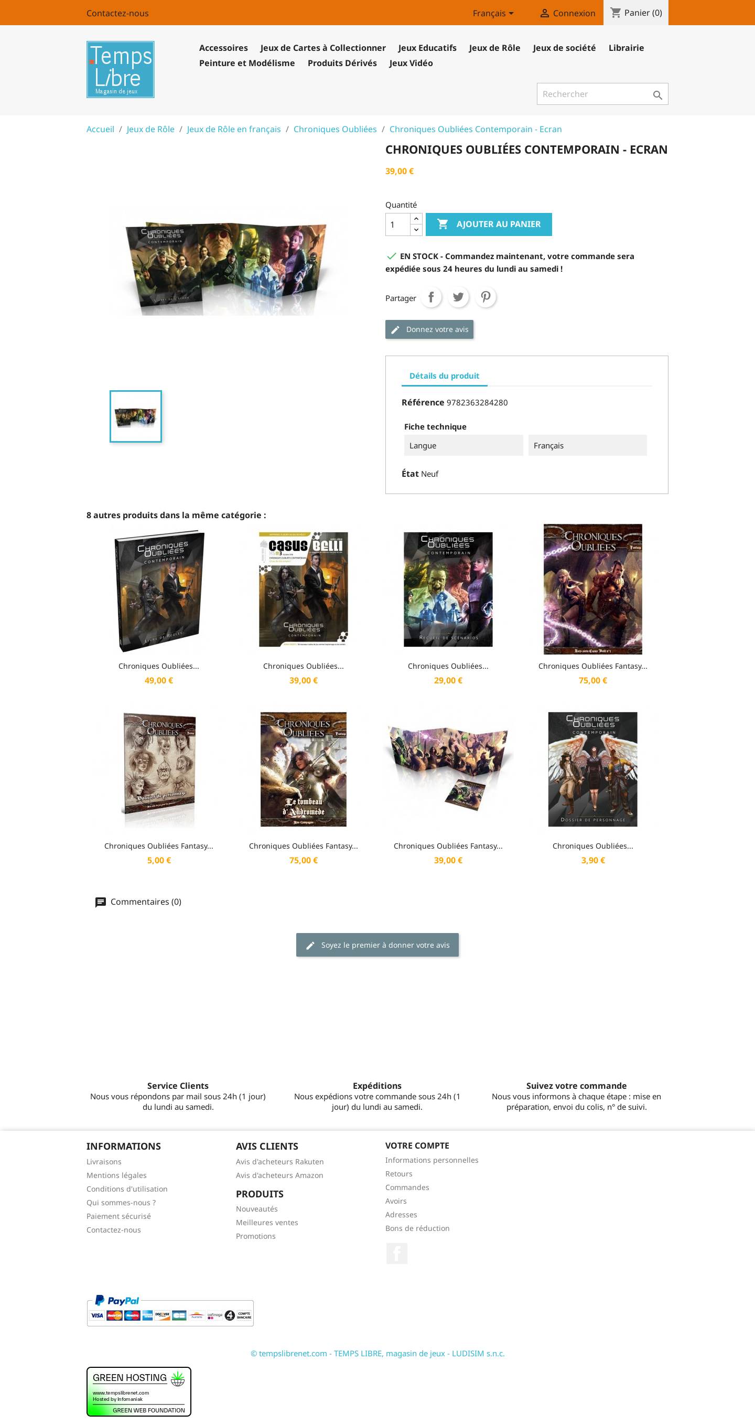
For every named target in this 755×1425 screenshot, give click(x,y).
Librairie (626, 47)
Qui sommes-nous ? (121, 1202)
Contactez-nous (118, 13)
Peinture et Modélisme (247, 63)
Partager (430, 296)
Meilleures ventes (267, 1222)
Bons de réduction (417, 1228)
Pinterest (485, 296)
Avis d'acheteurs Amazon (279, 1175)
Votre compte (417, 1145)
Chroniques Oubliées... (158, 666)
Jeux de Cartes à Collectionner (323, 47)
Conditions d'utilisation (127, 1189)
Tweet (458, 296)
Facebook (396, 1253)
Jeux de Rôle (495, 47)
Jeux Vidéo (411, 63)
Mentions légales (117, 1175)
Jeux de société (564, 47)
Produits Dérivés (342, 63)
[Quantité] (398, 224)
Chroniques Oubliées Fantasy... (593, 666)
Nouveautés (257, 1209)
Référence (423, 402)
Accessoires (223, 47)
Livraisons (104, 1161)
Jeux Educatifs (427, 47)
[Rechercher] (602, 94)
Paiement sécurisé (119, 1216)
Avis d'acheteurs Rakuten (280, 1161)
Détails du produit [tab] (444, 375)
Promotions (256, 1236)
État (410, 473)
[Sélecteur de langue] (495, 14)
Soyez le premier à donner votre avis (377, 945)
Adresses (401, 1214)
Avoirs (396, 1201)
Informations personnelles (432, 1160)
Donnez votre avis (429, 329)
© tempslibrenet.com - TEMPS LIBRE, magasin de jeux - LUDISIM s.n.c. (378, 1353)
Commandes (407, 1187)
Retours (399, 1173)
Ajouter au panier (489, 224)
